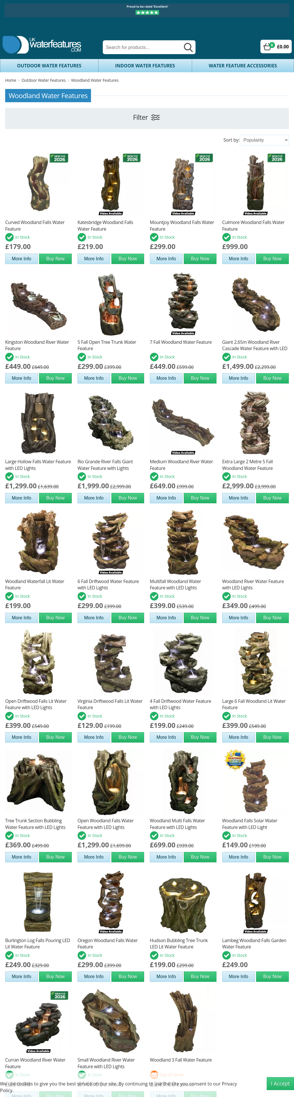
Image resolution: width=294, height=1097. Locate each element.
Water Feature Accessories (243, 65)
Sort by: (231, 140)
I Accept (280, 1083)
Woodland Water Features (95, 80)
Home (10, 80)
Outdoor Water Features (49, 65)
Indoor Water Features (145, 65)
